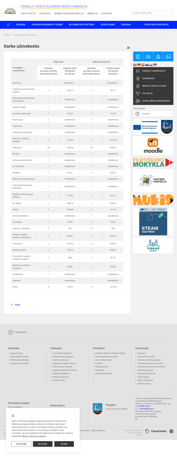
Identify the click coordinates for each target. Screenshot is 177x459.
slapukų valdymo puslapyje (34, 436)
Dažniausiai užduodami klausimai (151, 367)
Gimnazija (92, 13)
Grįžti (17, 304)
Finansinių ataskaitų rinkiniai (106, 357)
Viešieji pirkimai (101, 367)
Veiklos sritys (28, 13)
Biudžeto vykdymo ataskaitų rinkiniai (110, 353)
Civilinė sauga (143, 377)
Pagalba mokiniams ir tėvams (65, 370)
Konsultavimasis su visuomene (150, 363)
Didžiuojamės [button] (108, 24)
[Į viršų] (171, 431)
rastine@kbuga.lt (147, 409)
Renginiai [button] (126, 24)
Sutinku (64, 444)
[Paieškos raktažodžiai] (152, 12)
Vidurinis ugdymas (60, 360)
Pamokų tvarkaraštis (150, 71)
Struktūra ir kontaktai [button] (156, 24)
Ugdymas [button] (20, 24)
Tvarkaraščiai (17, 332)
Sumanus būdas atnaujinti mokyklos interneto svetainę (132, 432)
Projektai (144, 93)
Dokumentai (145, 78)
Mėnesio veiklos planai (151, 86)
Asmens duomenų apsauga (148, 360)
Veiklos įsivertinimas (103, 373)
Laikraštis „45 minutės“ (19, 363)
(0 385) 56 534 (144, 406)
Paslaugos (45, 13)
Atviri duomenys (144, 384)
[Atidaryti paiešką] (170, 13)
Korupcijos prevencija (146, 373)
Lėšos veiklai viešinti (103, 360)
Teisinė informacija (145, 380)
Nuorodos (141, 353)
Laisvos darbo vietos (146, 357)
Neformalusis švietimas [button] (81, 24)
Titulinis (7, 35)
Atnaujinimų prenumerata (153, 101)
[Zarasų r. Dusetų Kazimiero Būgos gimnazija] (10, 9)
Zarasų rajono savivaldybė (116, 409)
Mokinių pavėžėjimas (61, 373)
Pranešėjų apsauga (145, 370)
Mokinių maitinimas (61, 377)
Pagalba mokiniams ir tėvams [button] (47, 24)
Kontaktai (106, 13)
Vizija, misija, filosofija (19, 357)
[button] (154, 6)
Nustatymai (21, 444)
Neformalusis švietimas (62, 367)
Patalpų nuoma (59, 380)
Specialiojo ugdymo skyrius (64, 363)
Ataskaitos (99, 370)
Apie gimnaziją (16, 353)
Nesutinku (42, 444)
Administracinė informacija (69, 13)
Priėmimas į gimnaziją (19, 360)
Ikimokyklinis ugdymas (62, 353)
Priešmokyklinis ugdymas (63, 357)
